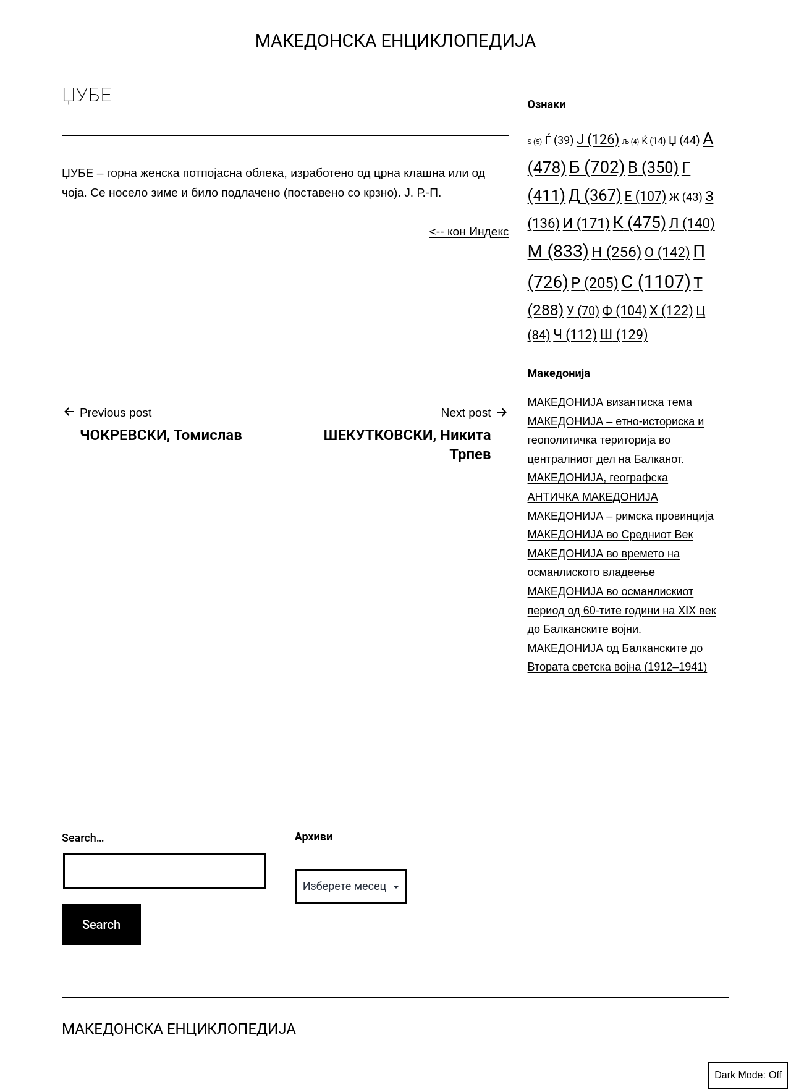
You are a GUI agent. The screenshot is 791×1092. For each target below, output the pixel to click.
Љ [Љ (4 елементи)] (630, 142)
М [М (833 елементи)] (558, 251)
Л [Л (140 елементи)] (692, 223)
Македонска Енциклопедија (395, 40)
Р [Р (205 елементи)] (595, 283)
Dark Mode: (748, 1075)
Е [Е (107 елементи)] (645, 196)
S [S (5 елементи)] (535, 142)
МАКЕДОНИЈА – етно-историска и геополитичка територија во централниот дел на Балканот (616, 440)
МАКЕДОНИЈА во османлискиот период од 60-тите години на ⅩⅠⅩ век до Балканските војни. (622, 610)
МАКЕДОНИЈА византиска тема (610, 402)
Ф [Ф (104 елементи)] (625, 310)
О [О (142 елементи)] (667, 252)
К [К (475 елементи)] (639, 222)
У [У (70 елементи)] (583, 311)
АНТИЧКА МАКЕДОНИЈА (593, 497)
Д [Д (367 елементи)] (595, 195)
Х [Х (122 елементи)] (671, 310)
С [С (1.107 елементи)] (656, 281)
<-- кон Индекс (469, 231)
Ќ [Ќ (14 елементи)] (654, 141)
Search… (83, 837)
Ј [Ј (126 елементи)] (598, 139)
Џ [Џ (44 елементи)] (684, 139)
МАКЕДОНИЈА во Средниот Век (610, 534)
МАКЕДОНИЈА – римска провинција (621, 516)
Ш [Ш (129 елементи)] (624, 334)
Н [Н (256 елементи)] (616, 252)
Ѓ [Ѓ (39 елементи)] (559, 139)
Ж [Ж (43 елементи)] (686, 196)
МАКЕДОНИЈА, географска (598, 478)
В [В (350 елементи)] (653, 167)
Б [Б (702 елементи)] (597, 167)
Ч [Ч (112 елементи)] (575, 334)
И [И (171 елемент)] (587, 223)
